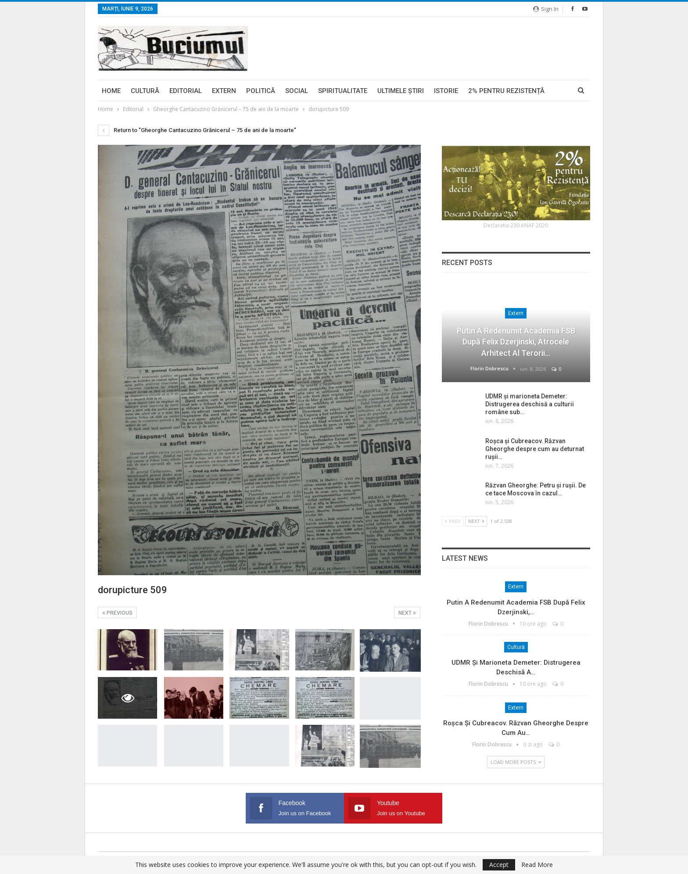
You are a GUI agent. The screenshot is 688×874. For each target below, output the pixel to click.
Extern (224, 91)
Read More (537, 865)
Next (407, 613)
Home (111, 91)
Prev (453, 521)
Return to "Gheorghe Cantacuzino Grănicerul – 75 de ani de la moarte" (197, 130)
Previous (117, 613)
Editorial (185, 91)
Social (296, 91)
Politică (260, 91)
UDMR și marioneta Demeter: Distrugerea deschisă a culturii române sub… (529, 404)
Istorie (446, 91)
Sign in (546, 9)
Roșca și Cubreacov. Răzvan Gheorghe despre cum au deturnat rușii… (534, 448)
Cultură (145, 91)
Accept (499, 864)
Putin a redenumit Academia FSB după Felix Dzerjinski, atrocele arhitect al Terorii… (516, 341)
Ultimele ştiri (400, 91)
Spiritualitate (342, 91)
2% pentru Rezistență (506, 91)
